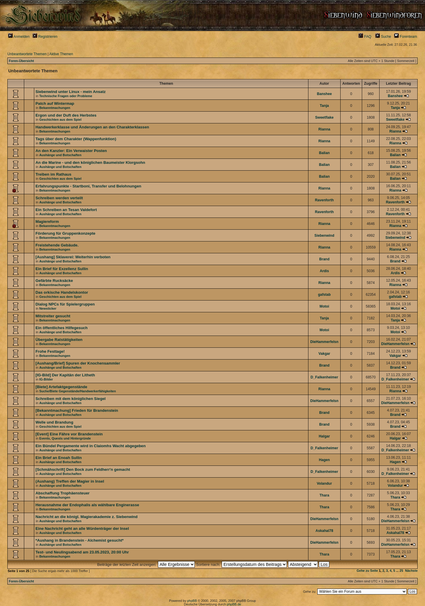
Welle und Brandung (54, 422)
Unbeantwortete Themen (27, 54)
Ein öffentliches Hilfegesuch (61, 328)
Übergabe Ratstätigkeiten (58, 339)
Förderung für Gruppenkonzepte (65, 233)
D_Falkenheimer (324, 377)
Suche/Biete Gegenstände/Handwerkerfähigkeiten (77, 391)
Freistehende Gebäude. (57, 245)
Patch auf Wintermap (54, 103)
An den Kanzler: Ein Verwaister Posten (71, 150)
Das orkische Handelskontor (61, 292)
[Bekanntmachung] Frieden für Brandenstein (76, 410)
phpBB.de (234, 604)
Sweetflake (324, 117)
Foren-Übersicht (21, 61)
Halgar (324, 436)
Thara (324, 495)
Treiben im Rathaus (53, 174)
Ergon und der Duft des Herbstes (66, 115)
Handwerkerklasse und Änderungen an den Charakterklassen (92, 127)
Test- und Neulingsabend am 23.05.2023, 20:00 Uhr (82, 552)
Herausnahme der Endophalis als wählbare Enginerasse (87, 505)
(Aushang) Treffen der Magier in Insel (69, 481)
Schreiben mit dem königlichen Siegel (70, 398)
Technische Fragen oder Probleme (65, 96)
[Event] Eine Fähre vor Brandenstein (69, 434)
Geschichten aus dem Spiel (60, 119)
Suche (383, 37)
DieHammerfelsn (324, 342)
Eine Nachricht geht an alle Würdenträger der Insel (82, 528)
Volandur (324, 483)
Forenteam (405, 37)
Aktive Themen (61, 54)
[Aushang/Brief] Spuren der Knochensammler (77, 363)
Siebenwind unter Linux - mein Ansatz (70, 91)
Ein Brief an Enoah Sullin (58, 457)
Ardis (324, 271)
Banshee (324, 94)
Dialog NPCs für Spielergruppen (65, 304)
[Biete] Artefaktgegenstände (61, 387)
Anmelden (19, 37)
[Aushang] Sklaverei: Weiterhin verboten (72, 257)
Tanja (324, 106)
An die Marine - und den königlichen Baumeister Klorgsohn (90, 162)
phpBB (192, 600)
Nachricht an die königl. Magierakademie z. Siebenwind (86, 516)
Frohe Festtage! (50, 351)
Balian (324, 153)
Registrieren (45, 37)
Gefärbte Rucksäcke (54, 280)
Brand (324, 259)
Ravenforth (324, 200)
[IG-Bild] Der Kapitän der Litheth (65, 375)
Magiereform (47, 221)
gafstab (324, 295)
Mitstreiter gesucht (52, 316)
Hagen (324, 460)
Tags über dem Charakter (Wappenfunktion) (75, 139)
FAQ (364, 37)
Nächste (411, 570)
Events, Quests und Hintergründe (65, 438)
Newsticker (47, 308)
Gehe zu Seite (367, 570)
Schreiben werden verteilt (59, 198)
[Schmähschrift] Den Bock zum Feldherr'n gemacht (82, 469)
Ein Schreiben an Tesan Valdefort (66, 210)
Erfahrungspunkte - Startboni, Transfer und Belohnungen (88, 186)
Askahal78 (324, 531)
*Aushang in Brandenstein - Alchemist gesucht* (79, 540)
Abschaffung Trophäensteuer (62, 493)
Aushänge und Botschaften (60, 155)
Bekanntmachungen (54, 108)
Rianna (324, 129)
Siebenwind (324, 235)
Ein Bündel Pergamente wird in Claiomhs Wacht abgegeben (90, 446)
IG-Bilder (46, 379)
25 (401, 570)
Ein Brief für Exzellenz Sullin (61, 269)
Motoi (324, 306)
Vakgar (324, 354)
